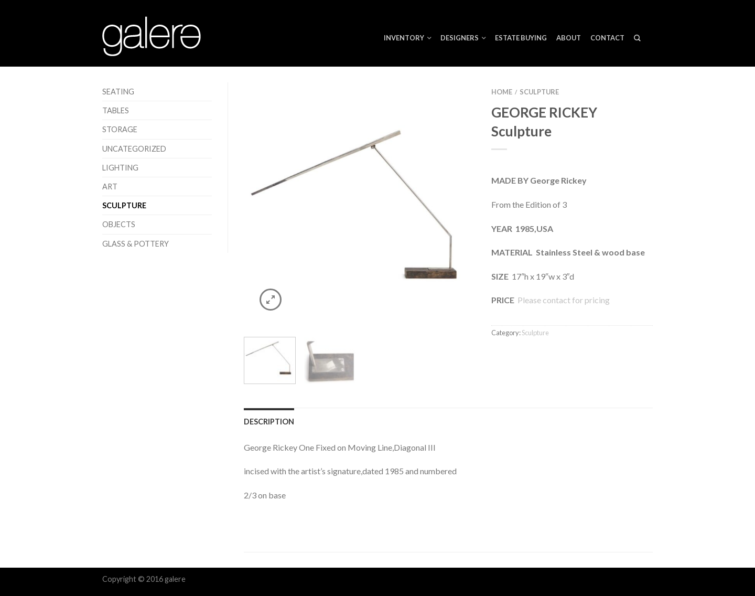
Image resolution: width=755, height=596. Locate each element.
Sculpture (124, 205)
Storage (119, 129)
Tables (115, 110)
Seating (118, 91)
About (568, 38)
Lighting (120, 167)
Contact (607, 38)
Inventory (404, 38)
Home (501, 92)
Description (269, 421)
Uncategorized (134, 148)
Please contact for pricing (563, 300)
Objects (118, 224)
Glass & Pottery (135, 243)
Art (109, 186)
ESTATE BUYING (521, 38)
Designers (459, 38)
